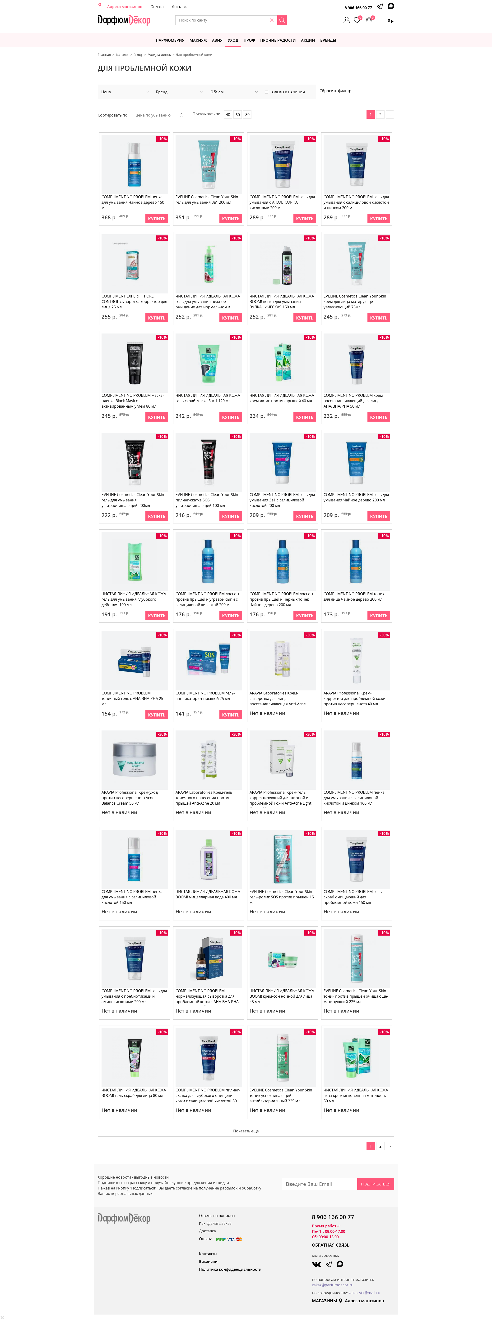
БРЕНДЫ (328, 40)
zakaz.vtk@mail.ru (364, 1292)
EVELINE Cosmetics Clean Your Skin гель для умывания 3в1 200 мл (207, 199)
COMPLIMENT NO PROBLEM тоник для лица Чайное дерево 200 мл (354, 596)
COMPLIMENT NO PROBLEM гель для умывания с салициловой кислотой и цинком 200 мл (356, 202)
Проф (249, 40)
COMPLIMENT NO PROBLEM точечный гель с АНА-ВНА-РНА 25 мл (132, 698)
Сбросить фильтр (335, 90)
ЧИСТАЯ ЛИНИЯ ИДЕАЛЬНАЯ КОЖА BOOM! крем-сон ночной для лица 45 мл (282, 996)
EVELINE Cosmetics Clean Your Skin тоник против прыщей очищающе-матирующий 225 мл (356, 996)
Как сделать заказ (215, 1223)
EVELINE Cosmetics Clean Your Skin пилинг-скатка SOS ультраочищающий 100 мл (207, 500)
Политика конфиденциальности (230, 1269)
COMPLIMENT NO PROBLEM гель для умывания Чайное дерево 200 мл (356, 497)
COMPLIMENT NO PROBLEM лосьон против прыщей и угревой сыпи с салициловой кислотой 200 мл (207, 599)
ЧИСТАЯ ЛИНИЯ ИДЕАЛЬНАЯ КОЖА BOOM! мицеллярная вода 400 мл (208, 894)
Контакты (208, 1253)
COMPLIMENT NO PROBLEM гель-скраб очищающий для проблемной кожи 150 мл (353, 897)
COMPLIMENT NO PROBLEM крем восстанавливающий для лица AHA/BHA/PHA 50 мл (353, 401)
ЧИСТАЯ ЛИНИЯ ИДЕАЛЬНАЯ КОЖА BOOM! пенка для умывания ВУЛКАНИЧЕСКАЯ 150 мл (282, 301)
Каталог (122, 54)
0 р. (382, 19)
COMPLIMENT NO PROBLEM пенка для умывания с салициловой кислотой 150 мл (132, 897)
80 (247, 114)
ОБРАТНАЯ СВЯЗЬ (331, 1245)
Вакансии (208, 1261)
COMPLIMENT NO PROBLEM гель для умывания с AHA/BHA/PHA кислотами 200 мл (282, 202)
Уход (233, 40)
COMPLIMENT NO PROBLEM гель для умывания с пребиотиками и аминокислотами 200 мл (134, 996)
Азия (217, 40)
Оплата (157, 6)
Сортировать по (112, 115)
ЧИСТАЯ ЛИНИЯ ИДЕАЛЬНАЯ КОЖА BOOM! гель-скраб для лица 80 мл (134, 1092)
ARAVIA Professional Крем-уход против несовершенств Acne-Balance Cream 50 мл (130, 798)
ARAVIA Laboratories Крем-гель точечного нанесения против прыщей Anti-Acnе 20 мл (204, 798)
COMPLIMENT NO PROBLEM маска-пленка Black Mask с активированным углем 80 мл (133, 401)
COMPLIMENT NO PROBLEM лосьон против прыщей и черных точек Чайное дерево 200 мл (281, 599)
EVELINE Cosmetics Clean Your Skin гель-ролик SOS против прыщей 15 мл (282, 897)
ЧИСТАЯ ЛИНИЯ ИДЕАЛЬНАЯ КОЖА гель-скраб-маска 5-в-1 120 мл (208, 398)
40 (228, 114)
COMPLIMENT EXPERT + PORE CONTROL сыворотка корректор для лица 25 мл (134, 301)
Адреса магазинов (124, 6)
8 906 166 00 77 (358, 7)
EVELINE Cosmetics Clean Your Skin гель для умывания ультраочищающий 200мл (133, 500)
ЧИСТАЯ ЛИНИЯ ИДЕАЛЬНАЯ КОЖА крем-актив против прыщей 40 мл (282, 398)
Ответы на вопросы (217, 1215)
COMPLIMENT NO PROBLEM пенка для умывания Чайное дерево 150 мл (133, 202)
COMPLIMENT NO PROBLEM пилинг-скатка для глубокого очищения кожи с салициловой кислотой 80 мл (208, 1096)
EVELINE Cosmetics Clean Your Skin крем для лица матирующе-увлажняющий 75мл (355, 301)
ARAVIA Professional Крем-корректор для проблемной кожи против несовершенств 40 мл (355, 698)
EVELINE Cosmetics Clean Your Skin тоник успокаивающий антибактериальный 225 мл (281, 1095)
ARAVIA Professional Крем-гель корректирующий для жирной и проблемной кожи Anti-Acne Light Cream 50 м (281, 798)
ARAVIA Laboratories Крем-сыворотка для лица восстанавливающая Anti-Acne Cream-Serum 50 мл (278, 699)
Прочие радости (278, 40)
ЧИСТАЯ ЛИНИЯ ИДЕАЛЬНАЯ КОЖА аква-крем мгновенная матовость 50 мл (356, 1095)
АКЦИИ (308, 40)
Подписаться (376, 1184)
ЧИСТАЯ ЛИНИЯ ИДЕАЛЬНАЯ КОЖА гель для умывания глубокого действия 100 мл (134, 599)
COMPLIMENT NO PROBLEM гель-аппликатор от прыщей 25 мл (205, 695)
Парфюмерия (170, 40)
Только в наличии (287, 92)
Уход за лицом (160, 54)
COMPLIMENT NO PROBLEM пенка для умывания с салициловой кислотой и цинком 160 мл (354, 798)
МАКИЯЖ (198, 40)
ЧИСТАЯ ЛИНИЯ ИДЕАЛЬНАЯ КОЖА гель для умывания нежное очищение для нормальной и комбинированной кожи (208, 302)
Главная (104, 54)
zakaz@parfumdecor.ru (332, 1285)
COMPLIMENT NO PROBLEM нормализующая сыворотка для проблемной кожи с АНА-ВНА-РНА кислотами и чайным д (207, 997)
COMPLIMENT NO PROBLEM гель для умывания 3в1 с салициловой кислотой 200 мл (282, 500)
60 (238, 114)
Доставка (180, 6)
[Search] (297, 20)
